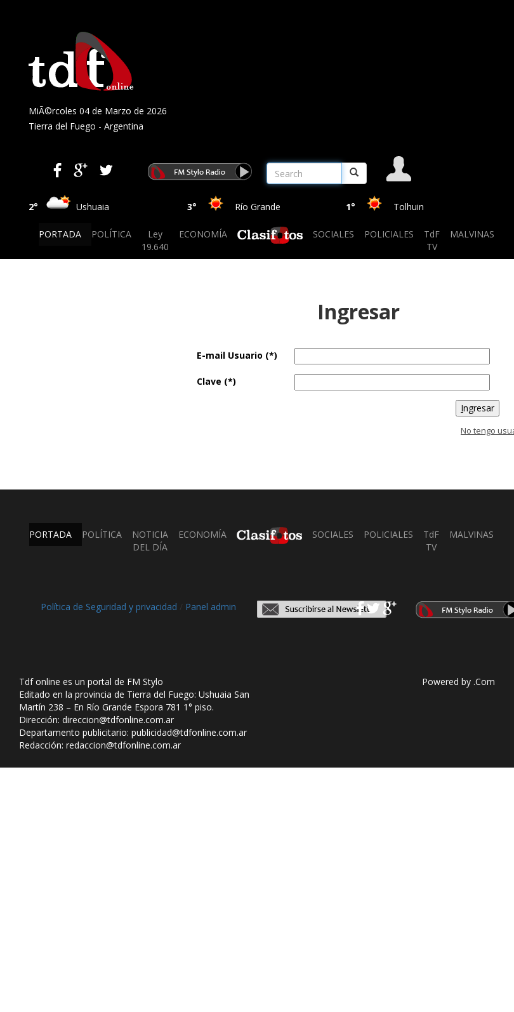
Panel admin (210, 607)
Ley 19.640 (155, 240)
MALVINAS (472, 234)
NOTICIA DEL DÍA (150, 540)
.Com (484, 682)
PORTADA (60, 234)
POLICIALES (389, 234)
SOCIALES (333, 234)
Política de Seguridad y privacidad (109, 607)
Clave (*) (216, 381)
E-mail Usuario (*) (237, 355)
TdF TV (432, 240)
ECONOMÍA (203, 234)
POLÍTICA (111, 234)
